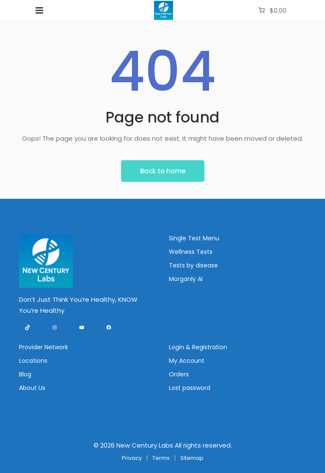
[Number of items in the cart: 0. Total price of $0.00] (271, 11)
